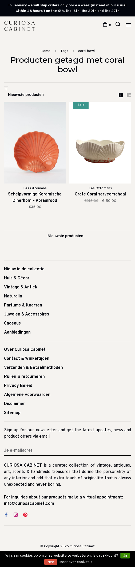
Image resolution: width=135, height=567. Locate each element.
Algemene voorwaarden (27, 395)
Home (45, 51)
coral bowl (86, 51)
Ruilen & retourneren (24, 377)
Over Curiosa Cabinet (25, 349)
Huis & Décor (16, 278)
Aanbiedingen (17, 332)
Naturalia (13, 296)
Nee (50, 562)
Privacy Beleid (18, 386)
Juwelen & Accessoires (26, 314)
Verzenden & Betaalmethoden (33, 367)
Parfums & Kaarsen (23, 305)
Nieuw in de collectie (24, 269)
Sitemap (12, 413)
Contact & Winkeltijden (26, 358)
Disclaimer (14, 404)
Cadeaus (12, 323)
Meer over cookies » (75, 562)
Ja (125, 555)
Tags (64, 51)
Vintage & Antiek (20, 287)
